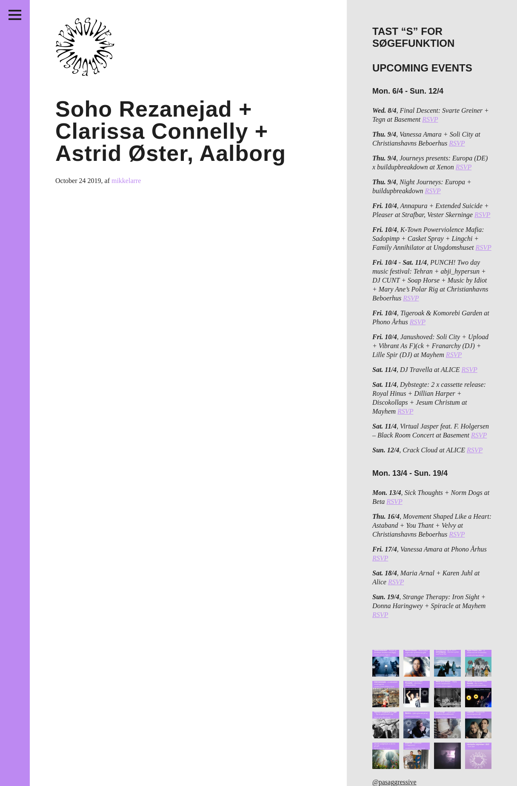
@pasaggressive (394, 782)
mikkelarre (126, 180)
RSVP (430, 119)
